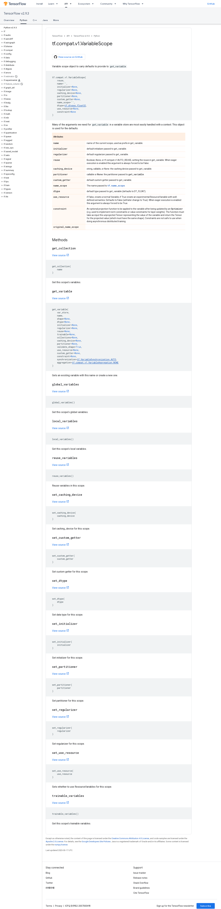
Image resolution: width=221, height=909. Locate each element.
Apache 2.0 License (54, 841)
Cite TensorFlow (141, 893)
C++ (35, 20)
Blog (48, 873)
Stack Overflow (140, 883)
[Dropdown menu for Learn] (58, 4)
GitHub (211, 3)
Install (39, 3)
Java (45, 20)
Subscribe (205, 905)
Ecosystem (84, 3)
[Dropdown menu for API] (71, 4)
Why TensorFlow (131, 3)
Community (106, 3)
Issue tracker (139, 873)
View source (59, 255)
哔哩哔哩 (50, 888)
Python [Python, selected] (23, 20)
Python (97, 36)
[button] (20, 31)
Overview (9, 20)
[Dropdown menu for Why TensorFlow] (143, 4)
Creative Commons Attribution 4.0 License (130, 838)
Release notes (140, 878)
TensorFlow (57, 36)
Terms (49, 906)
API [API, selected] (66, 3)
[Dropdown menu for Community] (116, 4)
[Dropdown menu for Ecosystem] (93, 4)
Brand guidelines (141, 888)
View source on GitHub (68, 57)
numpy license (61, 844)
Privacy (58, 906)
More (56, 20)
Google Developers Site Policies (96, 841)
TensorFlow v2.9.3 (16, 13)
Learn (51, 3)
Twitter (49, 883)
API (68, 36)
